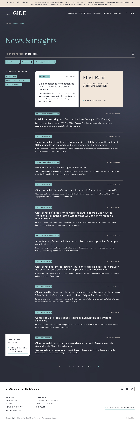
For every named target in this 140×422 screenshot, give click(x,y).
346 (89, 366)
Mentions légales (10, 418)
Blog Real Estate (45, 404)
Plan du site (21, 418)
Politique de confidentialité (50, 418)
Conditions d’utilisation (33, 418)
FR (132, 13)
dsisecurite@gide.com (101, 4)
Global (97, 13)
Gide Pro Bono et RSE (47, 400)
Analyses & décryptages (17, 80)
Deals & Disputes (14, 84)
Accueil (8, 23)
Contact (40, 407)
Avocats (72, 13)
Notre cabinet (13, 410)
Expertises (85, 13)
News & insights (112, 13)
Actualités (11, 76)
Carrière (41, 397)
